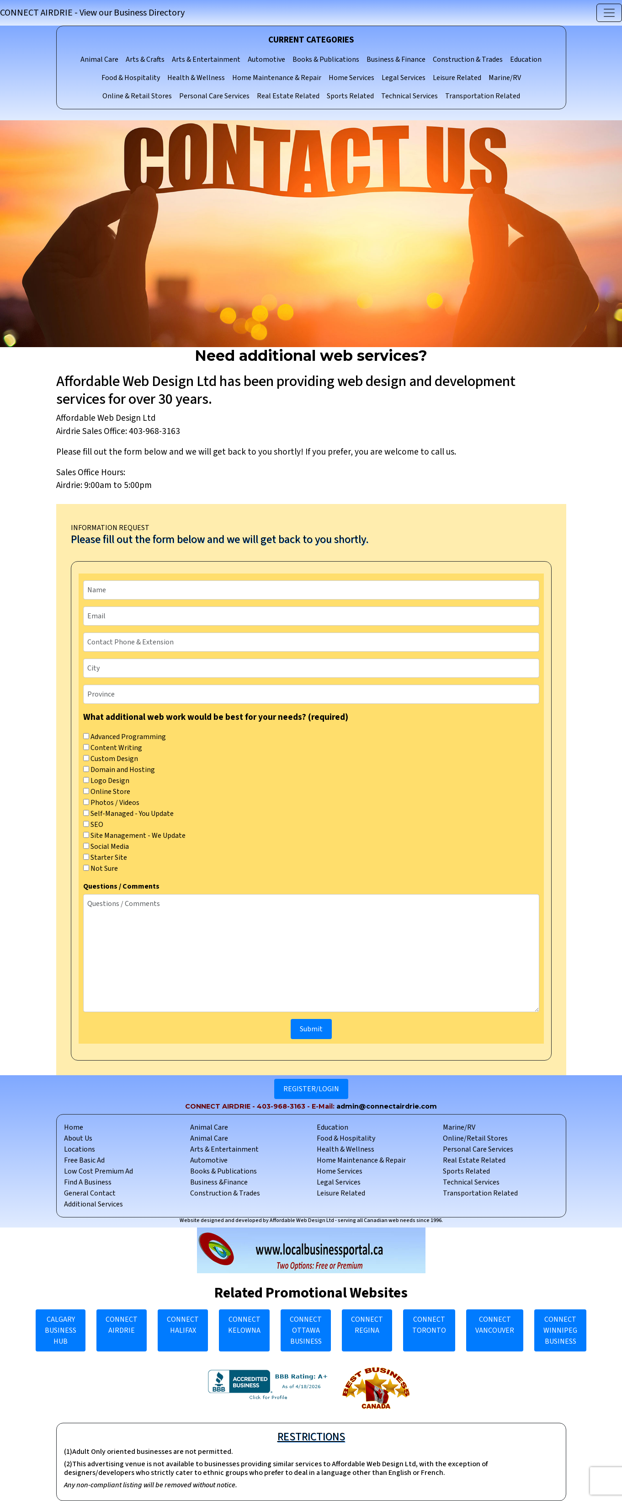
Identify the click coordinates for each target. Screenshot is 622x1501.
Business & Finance (396, 59)
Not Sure (100, 868)
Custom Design (110, 759)
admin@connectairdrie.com (386, 1106)
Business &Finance (219, 1182)
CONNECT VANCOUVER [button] (494, 1324)
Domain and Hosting (119, 770)
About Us (78, 1138)
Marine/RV (505, 78)
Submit (311, 1029)
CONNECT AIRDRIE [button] (122, 1324)
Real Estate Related (288, 96)
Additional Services (93, 1204)
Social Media (106, 847)
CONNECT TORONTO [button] (429, 1324)
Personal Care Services (214, 96)
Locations (79, 1149)
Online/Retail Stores (475, 1138)
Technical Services (409, 96)
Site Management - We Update (134, 836)
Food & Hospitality (130, 78)
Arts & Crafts (145, 59)
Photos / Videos (111, 803)
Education (526, 59)
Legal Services (403, 78)
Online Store (106, 792)
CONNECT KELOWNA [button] (244, 1324)
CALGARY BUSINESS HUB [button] (60, 1330)
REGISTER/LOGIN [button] (311, 1089)
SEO (93, 825)
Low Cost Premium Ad (98, 1171)
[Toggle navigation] (609, 13)
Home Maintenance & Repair (276, 78)
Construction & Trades (468, 59)
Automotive (266, 59)
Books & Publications (325, 59)
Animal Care (99, 59)
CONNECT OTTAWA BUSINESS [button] (306, 1330)
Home (73, 1127)
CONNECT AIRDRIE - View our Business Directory (92, 12)
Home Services (351, 78)
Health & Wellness (196, 78)
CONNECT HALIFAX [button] (183, 1324)
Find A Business (88, 1182)
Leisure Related (457, 78)
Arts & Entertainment (206, 59)
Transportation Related (482, 96)
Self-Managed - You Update (128, 814)
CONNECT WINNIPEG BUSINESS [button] (560, 1330)
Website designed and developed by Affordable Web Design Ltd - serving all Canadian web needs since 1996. (311, 1220)
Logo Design (106, 781)
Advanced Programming (124, 737)
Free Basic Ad (84, 1160)
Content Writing (112, 748)
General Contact (90, 1193)
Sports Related (350, 96)
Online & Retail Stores (137, 96)
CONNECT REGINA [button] (367, 1324)
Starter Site (105, 857)
